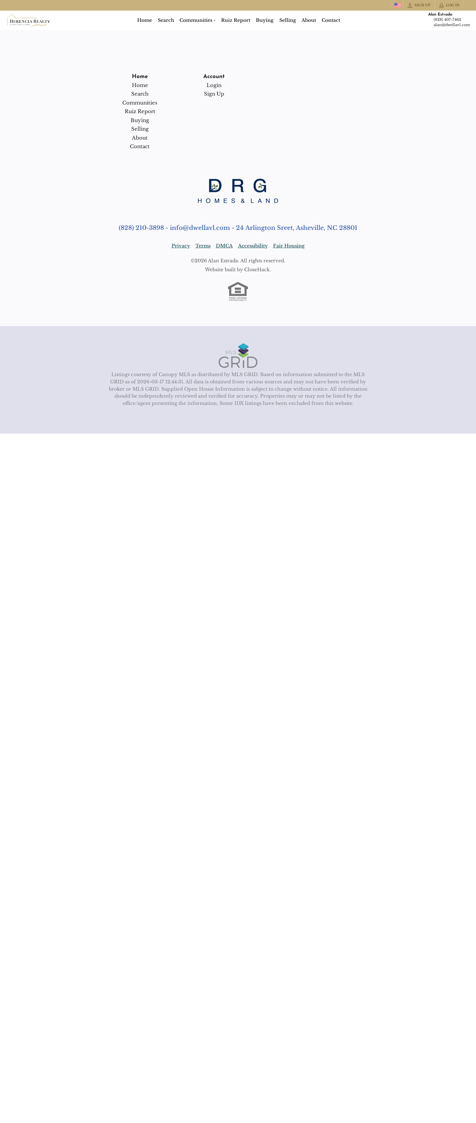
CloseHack (257, 270)
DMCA (224, 246)
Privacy (181, 246)
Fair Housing (289, 246)
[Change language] (397, 5)
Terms (203, 246)
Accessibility (253, 246)
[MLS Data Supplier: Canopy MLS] (238, 356)
